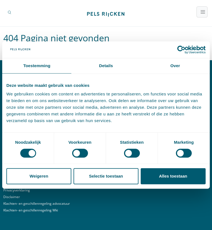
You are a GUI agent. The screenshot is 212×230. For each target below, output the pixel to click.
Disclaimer (11, 196)
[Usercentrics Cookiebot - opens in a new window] (181, 50)
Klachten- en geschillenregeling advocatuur (36, 203)
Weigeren (39, 176)
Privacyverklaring (16, 190)
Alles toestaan (173, 176)
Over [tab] (175, 65)
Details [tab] (106, 65)
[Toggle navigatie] (202, 11)
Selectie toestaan (106, 176)
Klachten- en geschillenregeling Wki (30, 210)
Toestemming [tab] (37, 65)
